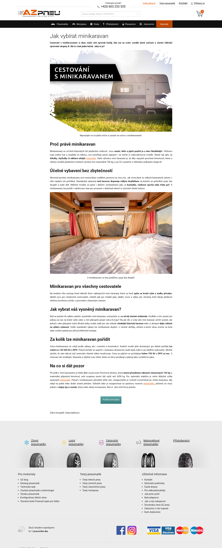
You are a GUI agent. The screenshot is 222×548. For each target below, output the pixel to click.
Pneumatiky (48, 25)
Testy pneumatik (167, 3)
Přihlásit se (197, 3)
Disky (91, 25)
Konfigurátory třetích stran (33, 492)
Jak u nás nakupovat (154, 496)
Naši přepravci (151, 492)
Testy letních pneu (91, 474)
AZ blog (24, 474)
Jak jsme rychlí (151, 489)
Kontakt (183, 3)
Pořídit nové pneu (111, 399)
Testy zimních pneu (92, 478)
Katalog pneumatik (29, 478)
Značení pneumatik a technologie (37, 485)
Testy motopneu (90, 485)
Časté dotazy (150, 482)
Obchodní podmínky (154, 478)
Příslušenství (112, 24)
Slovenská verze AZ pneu (157, 500)
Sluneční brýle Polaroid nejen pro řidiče (39, 496)
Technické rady (27, 482)
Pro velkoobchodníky (154, 485)
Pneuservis (132, 25)
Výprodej (175, 24)
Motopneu (71, 25)
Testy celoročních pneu (93, 482)
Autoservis (154, 25)
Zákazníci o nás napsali (156, 503)
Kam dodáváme (152, 507)
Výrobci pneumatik (29, 489)
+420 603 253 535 (113, 6)
